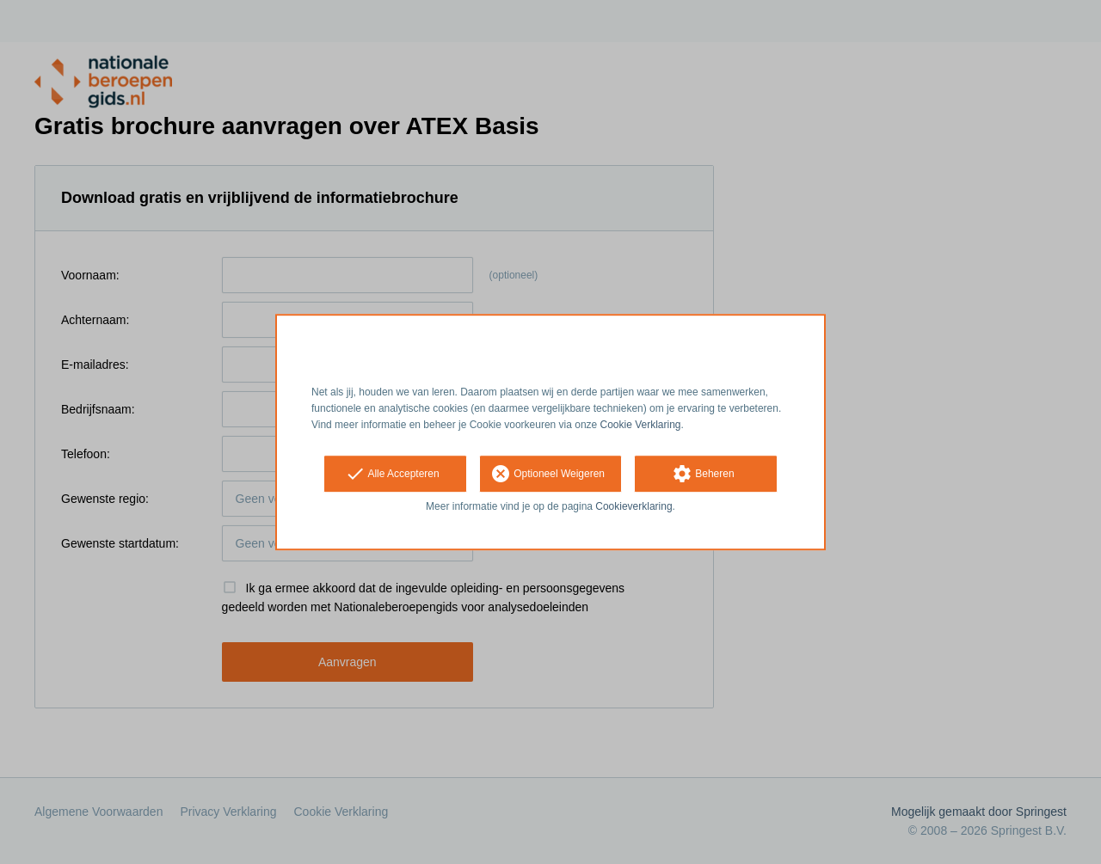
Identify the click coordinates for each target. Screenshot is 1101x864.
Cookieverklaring (633, 507)
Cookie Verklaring (640, 425)
